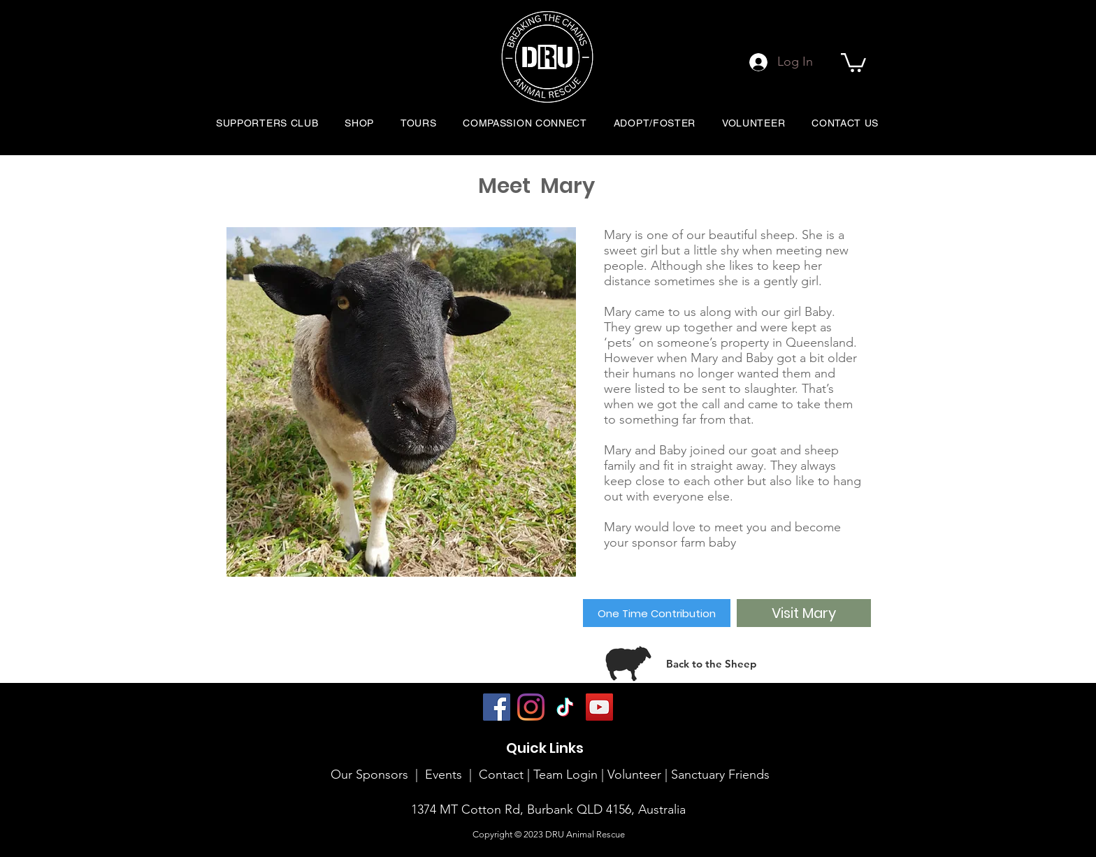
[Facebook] (496, 707)
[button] (853, 61)
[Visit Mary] (804, 613)
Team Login (565, 774)
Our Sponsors (369, 774)
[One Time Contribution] (656, 613)
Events (443, 774)
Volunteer (636, 774)
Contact (501, 774)
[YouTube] (599, 707)
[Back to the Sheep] (711, 663)
